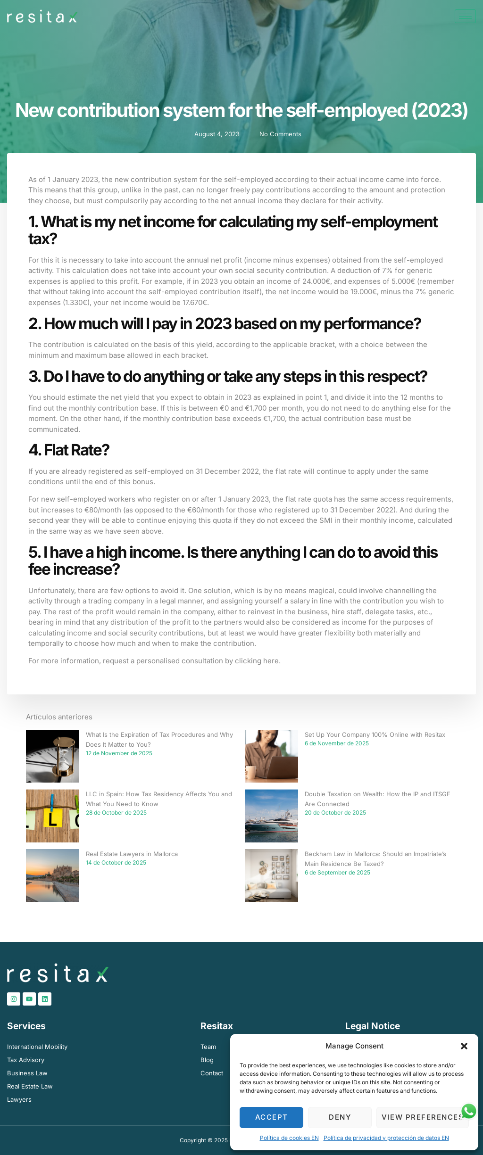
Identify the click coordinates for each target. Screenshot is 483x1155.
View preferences (423, 1117)
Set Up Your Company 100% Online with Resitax (375, 734)
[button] (464, 1046)
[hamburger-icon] (465, 16)
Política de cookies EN (289, 1137)
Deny (340, 1117)
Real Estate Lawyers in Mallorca (132, 854)
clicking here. (258, 660)
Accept (271, 1117)
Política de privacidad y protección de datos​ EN (386, 1137)
